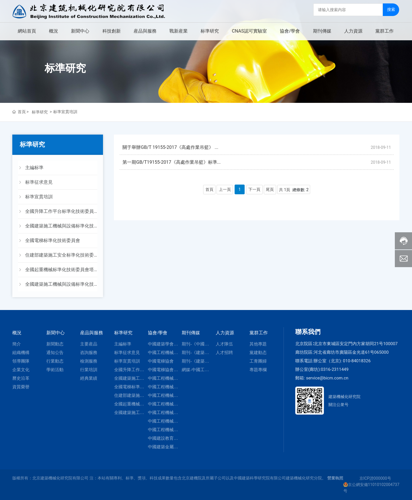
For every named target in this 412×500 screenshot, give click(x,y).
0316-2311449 (334, 369)
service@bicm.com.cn (327, 378)
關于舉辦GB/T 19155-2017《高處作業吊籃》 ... (170, 148)
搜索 (391, 9)
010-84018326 (357, 360)
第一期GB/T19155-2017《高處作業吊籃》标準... (171, 163)
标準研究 (65, 68)
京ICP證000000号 (375, 478)
